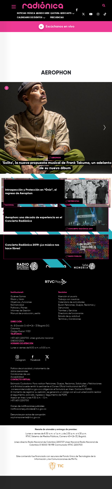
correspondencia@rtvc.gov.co (26, 389)
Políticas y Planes (19, 308)
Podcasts (65, 13)
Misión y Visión (17, 299)
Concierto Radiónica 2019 (80, 229)
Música (31, 13)
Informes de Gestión (21, 311)
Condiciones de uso (20, 374)
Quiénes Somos (18, 297)
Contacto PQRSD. (83, 389)
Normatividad (17, 305)
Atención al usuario (67, 297)
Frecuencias (57, 18)
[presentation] (7, 127)
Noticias (21, 13)
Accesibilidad (17, 377)
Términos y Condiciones (69, 319)
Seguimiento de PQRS (56, 395)
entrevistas (73, 201)
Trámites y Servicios (67, 311)
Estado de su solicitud (69, 316)
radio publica (74, 256)
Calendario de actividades (71, 302)
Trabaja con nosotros (68, 299)
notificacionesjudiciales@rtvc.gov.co (28, 409)
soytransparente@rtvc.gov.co (25, 417)
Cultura (54, 13)
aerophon (56, 158)
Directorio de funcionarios (70, 313)
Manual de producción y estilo (25, 313)
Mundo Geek (43, 13)
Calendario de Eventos (29, 18)
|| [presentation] (6, 88)
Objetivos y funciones (21, 302)
